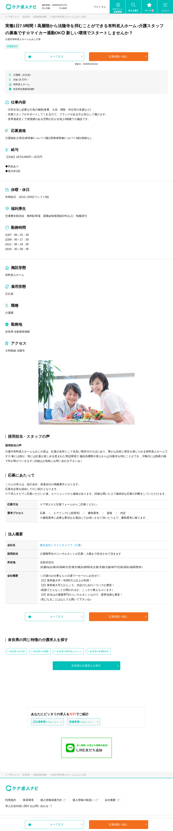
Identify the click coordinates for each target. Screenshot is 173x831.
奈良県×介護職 (40, 651)
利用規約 (10, 800)
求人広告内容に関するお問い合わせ (26, 806)
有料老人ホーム (14, 274)
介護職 (9, 312)
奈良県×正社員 (17, 651)
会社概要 (110, 800)
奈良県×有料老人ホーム (69, 651)
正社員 (9, 293)
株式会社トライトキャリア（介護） (61, 545)
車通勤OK (12, 46)
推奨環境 (28, 800)
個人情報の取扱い (83, 800)
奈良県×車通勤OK (99, 651)
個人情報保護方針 (51, 800)
